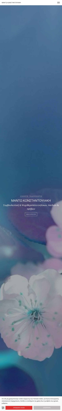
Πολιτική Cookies (38, 399)
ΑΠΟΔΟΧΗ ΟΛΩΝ (19, 407)
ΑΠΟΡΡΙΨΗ (47, 407)
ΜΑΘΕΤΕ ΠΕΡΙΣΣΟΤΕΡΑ (31, 214)
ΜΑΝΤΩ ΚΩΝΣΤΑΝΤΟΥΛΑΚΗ (11, 3)
